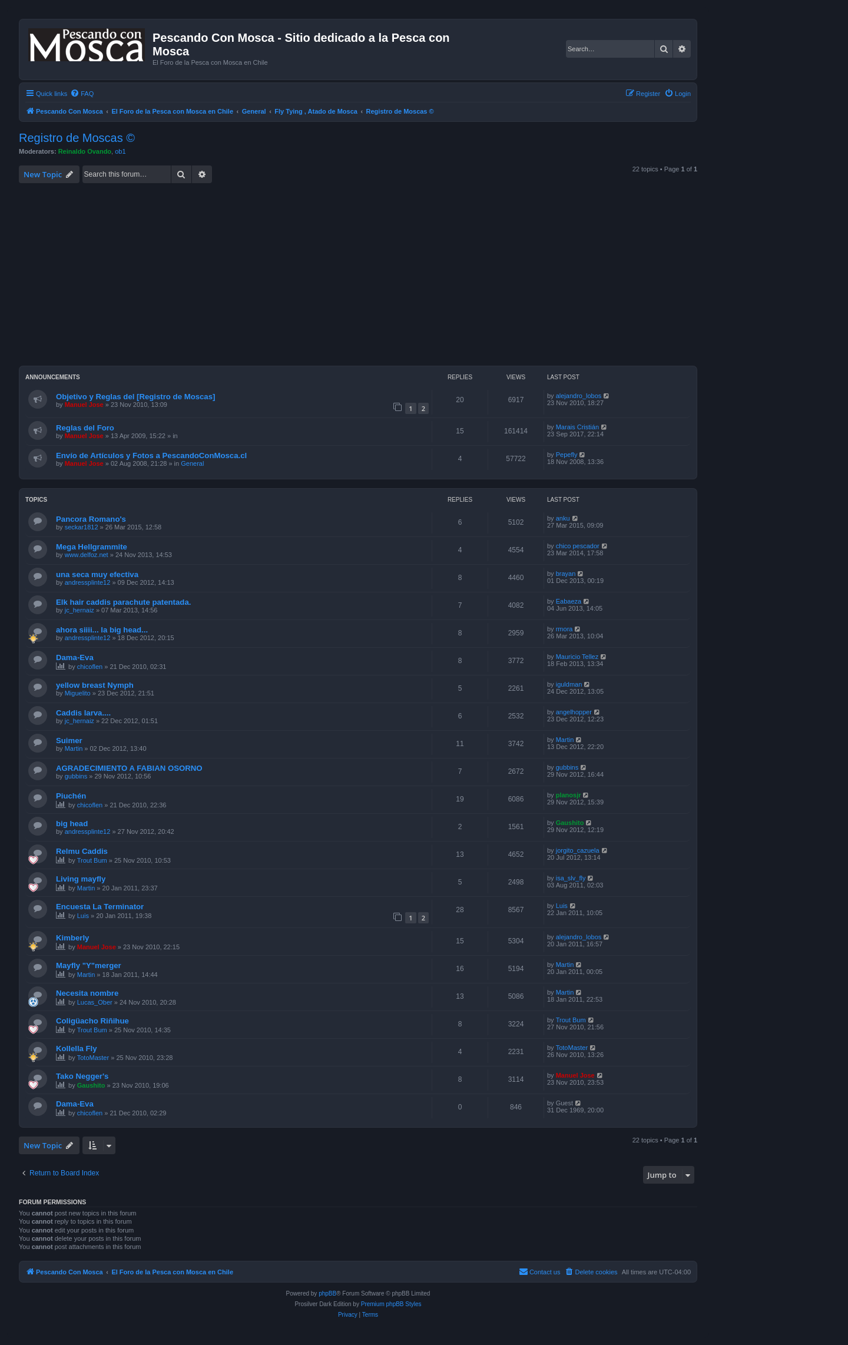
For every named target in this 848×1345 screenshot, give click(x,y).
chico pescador (577, 545)
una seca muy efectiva (97, 574)
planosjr (568, 795)
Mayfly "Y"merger (88, 965)
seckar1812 (81, 527)
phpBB (327, 1293)
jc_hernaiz (79, 610)
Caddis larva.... (83, 712)
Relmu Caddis (82, 851)
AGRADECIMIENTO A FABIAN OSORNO (129, 768)
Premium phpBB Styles (391, 1304)
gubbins (76, 776)
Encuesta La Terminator (100, 906)
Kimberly (72, 937)
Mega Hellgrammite (91, 546)
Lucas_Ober (94, 1002)
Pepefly (567, 454)
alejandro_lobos (579, 395)
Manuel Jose (84, 404)
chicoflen (89, 666)
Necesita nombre (87, 993)
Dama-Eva (75, 657)
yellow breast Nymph (95, 685)
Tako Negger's (82, 1076)
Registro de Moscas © (77, 137)
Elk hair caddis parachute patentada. (123, 602)
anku (563, 518)
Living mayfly (80, 878)
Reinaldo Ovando (84, 151)
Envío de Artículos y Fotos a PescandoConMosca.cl (151, 455)
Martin (74, 748)
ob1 (120, 151)
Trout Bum (92, 860)
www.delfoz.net (86, 554)
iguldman (569, 684)
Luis (83, 915)
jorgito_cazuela (577, 850)
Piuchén (71, 795)
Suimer (69, 740)
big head (72, 823)
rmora (564, 628)
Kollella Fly (76, 1048)
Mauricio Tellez (577, 656)
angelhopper (574, 711)
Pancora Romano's (91, 519)
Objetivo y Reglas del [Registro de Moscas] (135, 396)
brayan (566, 573)
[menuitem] (82, 94)
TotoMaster (93, 1057)
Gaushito (570, 822)
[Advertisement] (372, 274)
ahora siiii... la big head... (102, 629)
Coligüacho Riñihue (92, 1020)
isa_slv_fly (571, 878)
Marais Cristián (577, 426)
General (192, 463)
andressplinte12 (88, 582)
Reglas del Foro (85, 427)
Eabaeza (568, 601)
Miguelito (78, 693)
